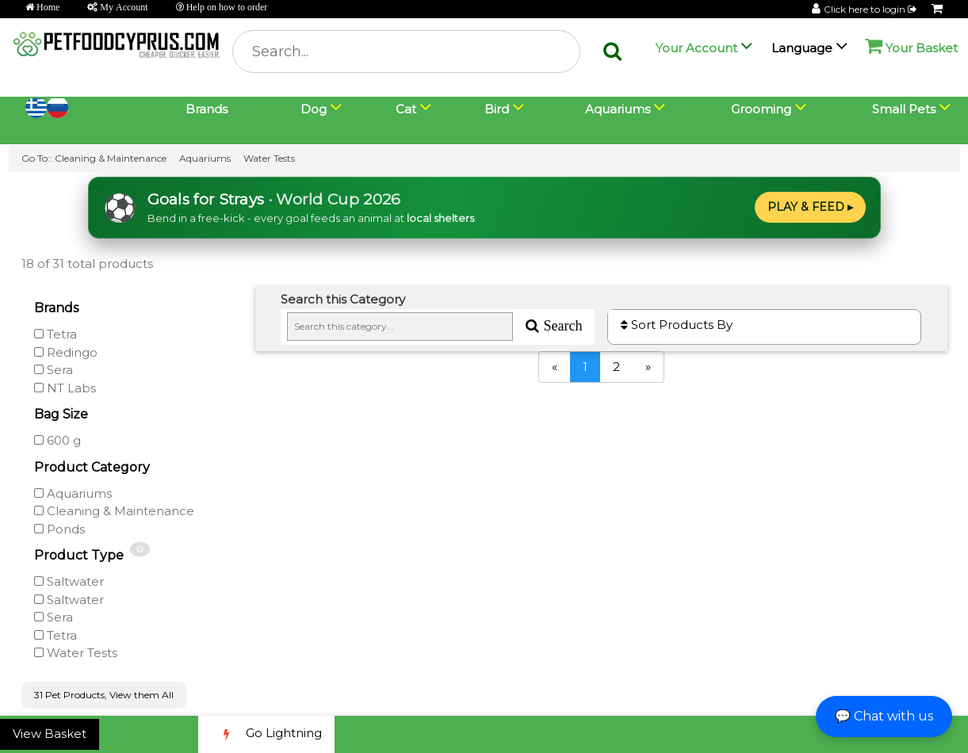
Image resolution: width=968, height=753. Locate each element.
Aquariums (205, 158)
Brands (207, 109)
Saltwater (69, 581)
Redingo (66, 352)
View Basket (49, 733)
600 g (57, 440)
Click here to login (871, 9)
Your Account (696, 47)
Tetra (55, 334)
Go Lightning (266, 734)
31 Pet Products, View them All (104, 695)
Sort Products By (677, 324)
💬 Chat (884, 716)
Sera (53, 369)
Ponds (59, 529)
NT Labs (65, 388)
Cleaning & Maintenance (110, 158)
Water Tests (269, 158)
